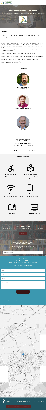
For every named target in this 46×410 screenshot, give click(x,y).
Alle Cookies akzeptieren (13, 406)
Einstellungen (26, 406)
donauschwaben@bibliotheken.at (24, 265)
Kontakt (23, 233)
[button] (23, 354)
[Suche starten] (40, 252)
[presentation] (23, 297)
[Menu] (44, 2)
